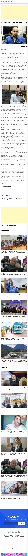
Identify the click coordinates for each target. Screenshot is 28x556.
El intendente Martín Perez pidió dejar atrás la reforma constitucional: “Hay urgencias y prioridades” (12, 203)
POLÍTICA (12, 536)
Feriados (14, 544)
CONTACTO (22, 536)
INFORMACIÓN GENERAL (19, 535)
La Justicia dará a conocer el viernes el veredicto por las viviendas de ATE (12, 199)
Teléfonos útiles (14, 548)
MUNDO (16, 536)
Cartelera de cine (14, 546)
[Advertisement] (14, 12)
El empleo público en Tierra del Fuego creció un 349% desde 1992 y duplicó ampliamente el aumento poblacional (13, 190)
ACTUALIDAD (6, 535)
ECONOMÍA (12, 535)
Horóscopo (14, 541)
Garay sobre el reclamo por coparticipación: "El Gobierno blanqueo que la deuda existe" (12, 195)
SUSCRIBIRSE (21, 523)
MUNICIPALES (6, 536)
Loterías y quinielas (14, 543)
